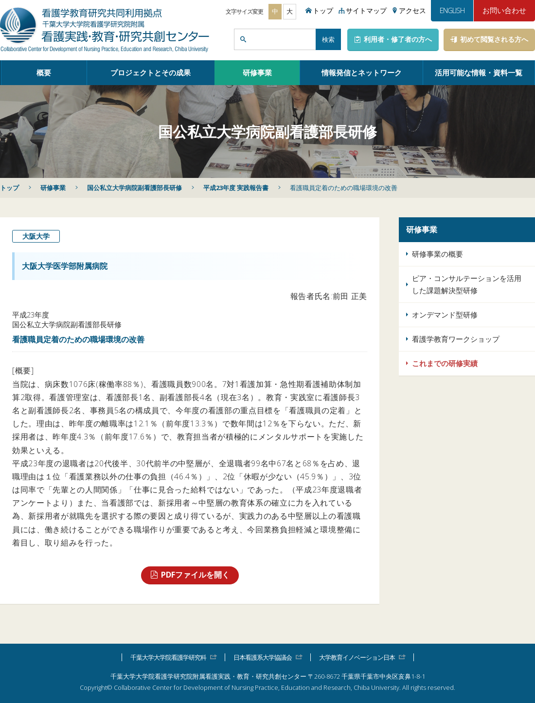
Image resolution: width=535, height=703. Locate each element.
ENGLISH (452, 10)
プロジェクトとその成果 (150, 72)
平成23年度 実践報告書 (235, 187)
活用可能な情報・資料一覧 (478, 72)
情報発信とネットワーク (361, 72)
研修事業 (257, 72)
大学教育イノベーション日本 (357, 657)
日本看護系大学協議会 (262, 657)
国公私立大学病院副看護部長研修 (134, 187)
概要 (43, 72)
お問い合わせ (504, 10)
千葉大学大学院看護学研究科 (168, 657)
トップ (9, 187)
